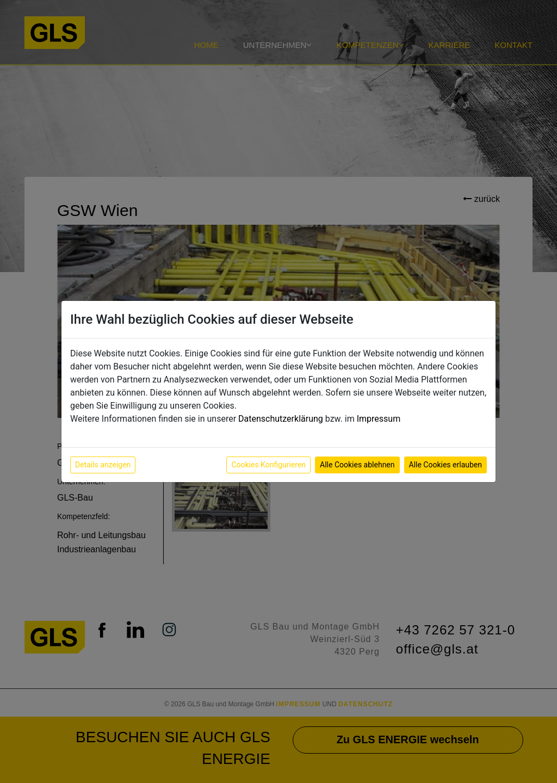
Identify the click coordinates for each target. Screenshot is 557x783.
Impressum (379, 419)
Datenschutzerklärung (280, 419)
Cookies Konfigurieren (268, 464)
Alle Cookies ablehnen (357, 464)
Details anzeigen (103, 464)
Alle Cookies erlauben (445, 464)
